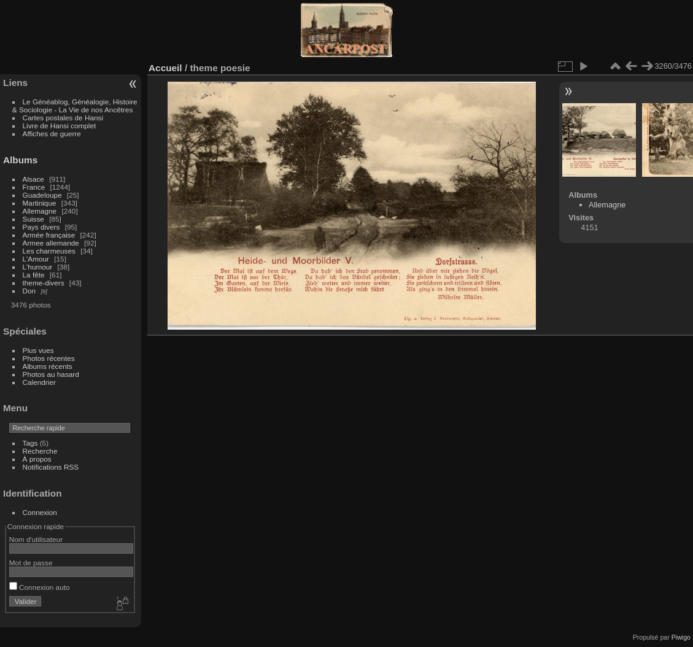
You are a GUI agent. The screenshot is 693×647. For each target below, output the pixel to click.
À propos (37, 459)
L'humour (38, 267)
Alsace (33, 179)
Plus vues (38, 350)
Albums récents (47, 366)
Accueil (165, 68)
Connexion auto (39, 587)
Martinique (39, 203)
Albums (20, 160)
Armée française (49, 235)
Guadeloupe (42, 195)
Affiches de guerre (52, 134)
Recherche (40, 451)
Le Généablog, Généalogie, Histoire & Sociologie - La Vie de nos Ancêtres (74, 106)
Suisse (33, 219)
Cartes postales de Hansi (63, 118)
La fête (34, 275)
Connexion (40, 512)
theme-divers (43, 283)
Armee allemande (51, 243)
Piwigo (681, 637)
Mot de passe (31, 563)
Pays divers (41, 227)
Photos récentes (49, 358)
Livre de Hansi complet (59, 126)
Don (29, 291)
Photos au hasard (51, 374)
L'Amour (36, 259)
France (34, 187)
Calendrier (39, 382)
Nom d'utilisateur (36, 539)
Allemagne (40, 211)
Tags (30, 443)
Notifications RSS (51, 467)
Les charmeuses (49, 251)
